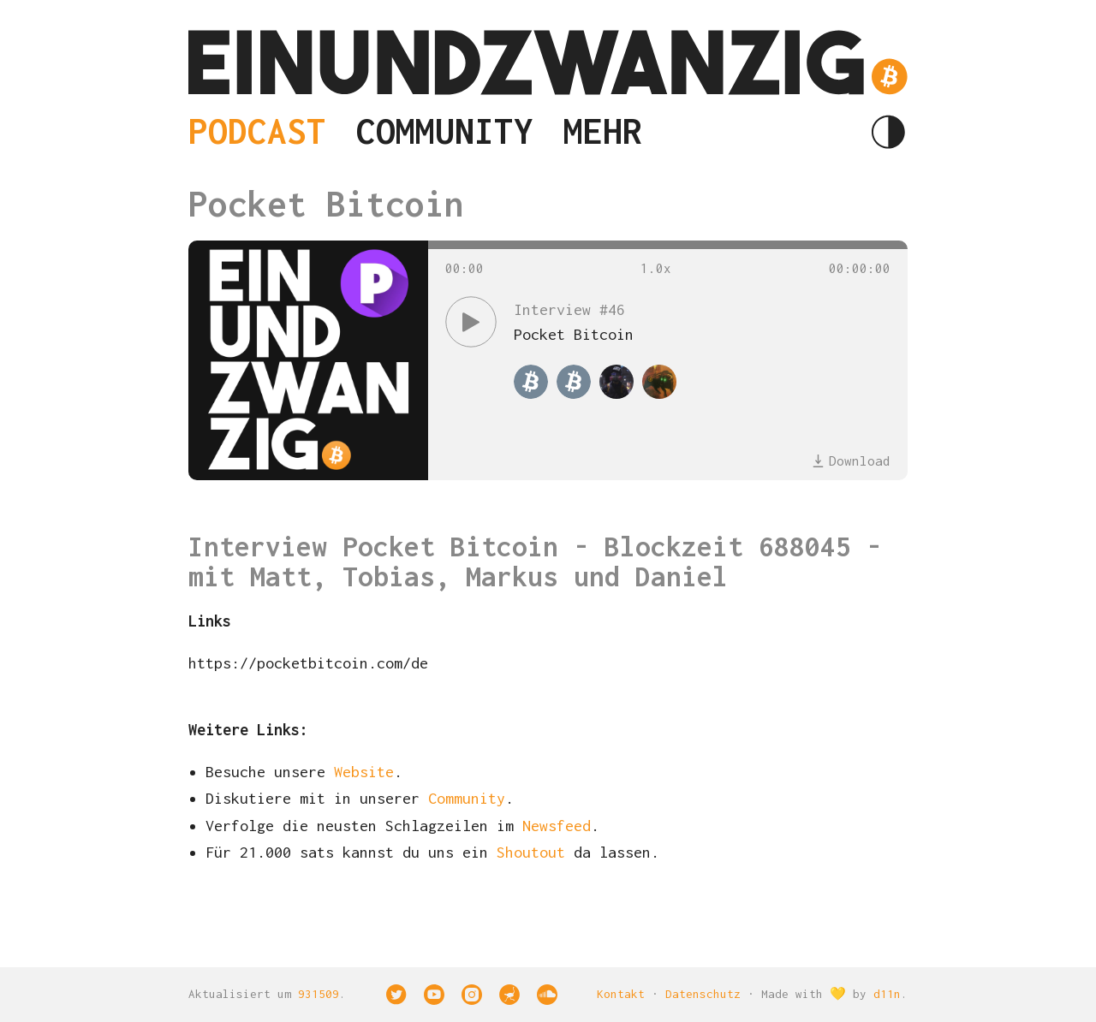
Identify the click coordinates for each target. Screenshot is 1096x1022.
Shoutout (531, 852)
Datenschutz (703, 994)
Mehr (602, 131)
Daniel (681, 576)
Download (851, 460)
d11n (887, 994)
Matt (281, 576)
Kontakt (621, 994)
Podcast (257, 131)
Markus (512, 576)
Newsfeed (556, 826)
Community (444, 131)
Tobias (388, 576)
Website (364, 772)
